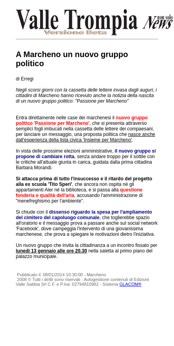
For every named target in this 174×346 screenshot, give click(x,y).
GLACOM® (130, 284)
